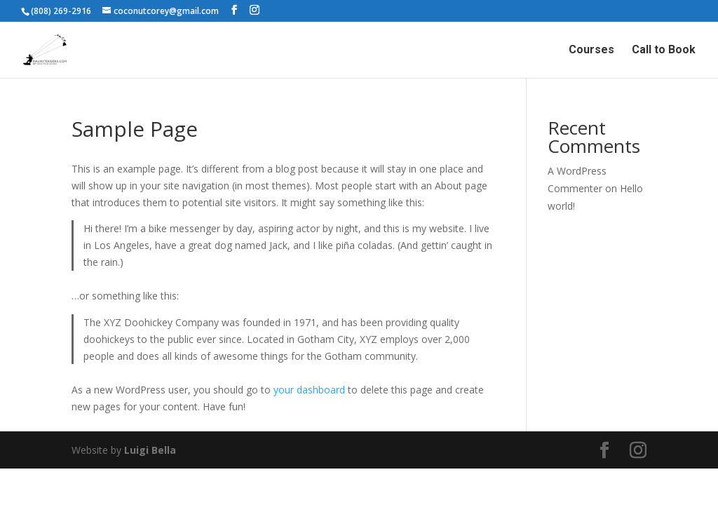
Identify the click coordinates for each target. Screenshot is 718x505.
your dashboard (309, 389)
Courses (591, 50)
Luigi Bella (150, 450)
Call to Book (664, 50)
